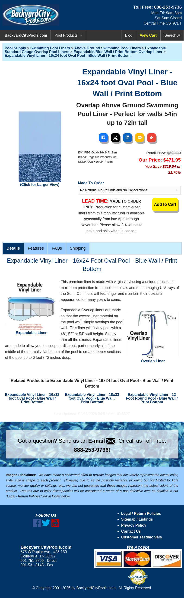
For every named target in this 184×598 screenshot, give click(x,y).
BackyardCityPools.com (26, 35)
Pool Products (66, 35)
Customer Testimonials (141, 537)
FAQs (57, 248)
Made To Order (91, 183)
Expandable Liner (31, 307)
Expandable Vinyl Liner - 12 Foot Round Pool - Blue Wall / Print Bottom (152, 398)
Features (36, 248)
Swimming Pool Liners (50, 48)
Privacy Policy (133, 525)
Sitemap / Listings (137, 519)
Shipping (78, 248)
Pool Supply (15, 48)
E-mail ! (102, 441)
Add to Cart (165, 204)
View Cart (148, 35)
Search (172, 35)
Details (13, 248)
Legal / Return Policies (141, 513)
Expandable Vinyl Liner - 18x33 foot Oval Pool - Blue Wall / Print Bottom (92, 398)
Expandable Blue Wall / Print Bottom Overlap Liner (117, 52)
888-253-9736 (168, 7)
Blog (128, 35)
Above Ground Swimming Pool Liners (107, 48)
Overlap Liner (153, 335)
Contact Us (131, 531)
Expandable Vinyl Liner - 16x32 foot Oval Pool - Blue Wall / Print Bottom (32, 398)
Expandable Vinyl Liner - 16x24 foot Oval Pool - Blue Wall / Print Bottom (67, 55)
